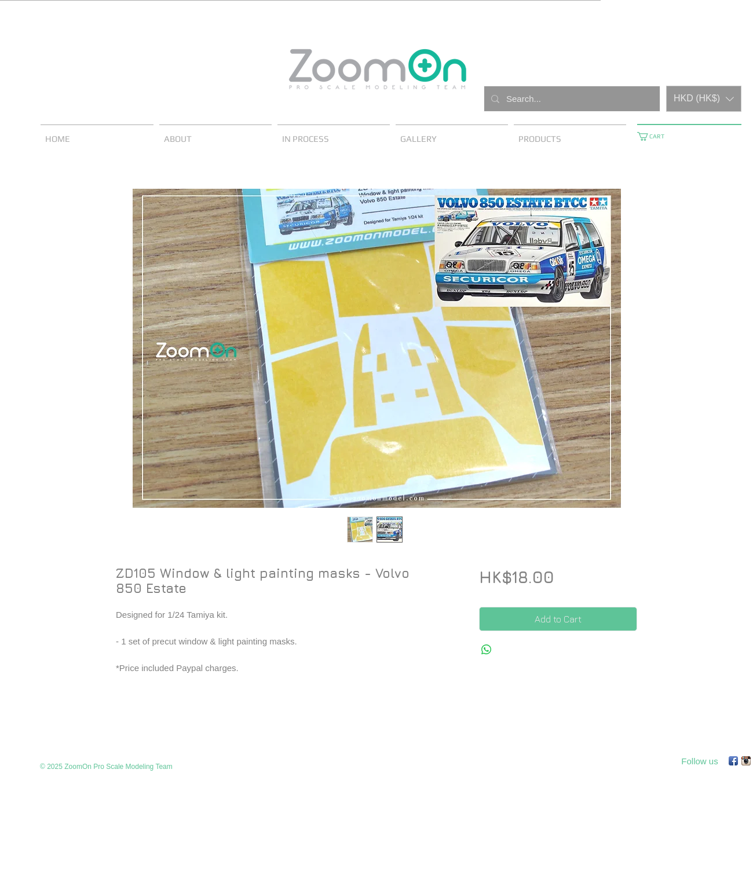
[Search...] (570, 98)
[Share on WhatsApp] (487, 650)
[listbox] (703, 99)
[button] (703, 99)
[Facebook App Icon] (733, 760)
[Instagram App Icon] (746, 760)
